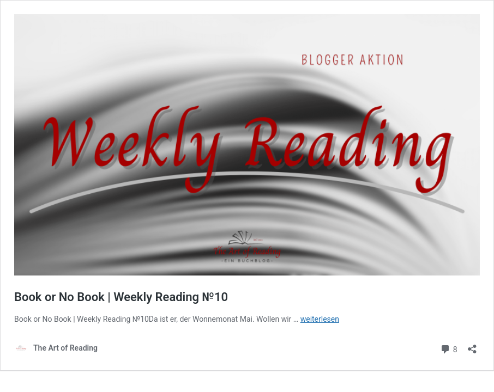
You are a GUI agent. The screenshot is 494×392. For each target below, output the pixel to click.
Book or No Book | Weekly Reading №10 (121, 297)
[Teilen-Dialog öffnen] (472, 345)
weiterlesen (319, 319)
